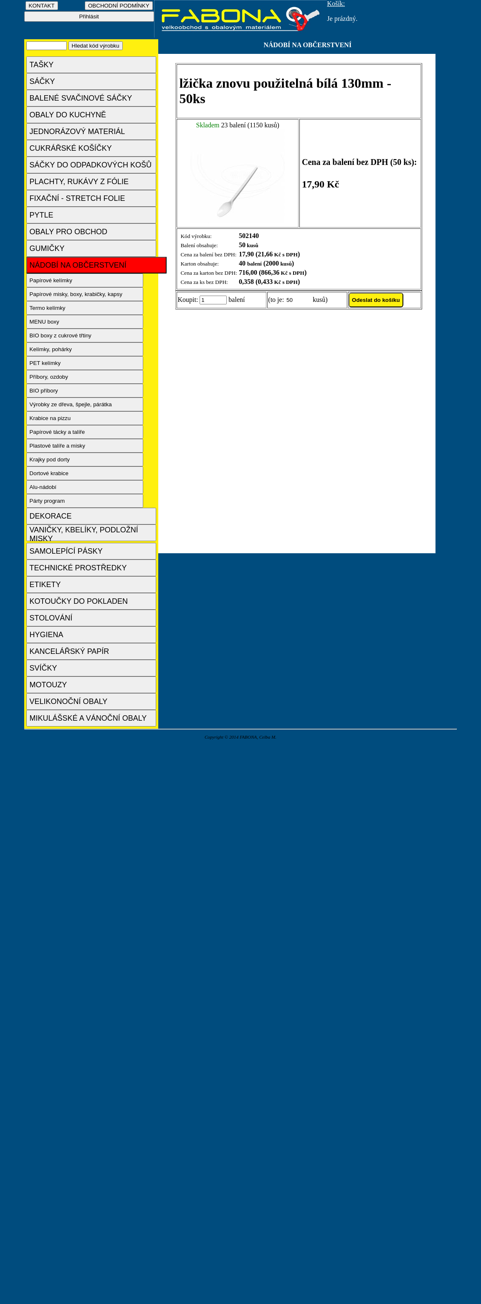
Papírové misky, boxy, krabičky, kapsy (76, 294)
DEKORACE (51, 516)
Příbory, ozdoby (49, 377)
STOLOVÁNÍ (51, 618)
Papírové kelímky (51, 280)
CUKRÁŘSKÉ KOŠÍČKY (71, 148)
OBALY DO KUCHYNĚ (68, 115)
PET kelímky (45, 363)
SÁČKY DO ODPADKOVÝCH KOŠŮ (91, 165)
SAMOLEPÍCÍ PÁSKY (66, 551)
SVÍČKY (43, 668)
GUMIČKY (47, 248)
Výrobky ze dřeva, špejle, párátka (71, 404)
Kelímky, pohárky (51, 349)
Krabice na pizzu (50, 418)
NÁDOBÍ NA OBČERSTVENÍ (78, 265)
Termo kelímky (48, 308)
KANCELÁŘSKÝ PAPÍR (69, 651)
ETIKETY (45, 584)
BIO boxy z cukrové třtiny (60, 335)
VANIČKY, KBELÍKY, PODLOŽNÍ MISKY (84, 533)
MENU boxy (44, 322)
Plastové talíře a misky (57, 446)
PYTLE (41, 215)
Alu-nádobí (43, 487)
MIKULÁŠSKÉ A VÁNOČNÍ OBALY (88, 718)
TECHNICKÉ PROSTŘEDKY (78, 568)
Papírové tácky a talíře (57, 432)
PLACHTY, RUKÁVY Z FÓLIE (79, 181)
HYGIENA (46, 634)
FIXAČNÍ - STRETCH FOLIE (77, 198)
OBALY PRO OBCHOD (68, 232)
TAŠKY (42, 65)
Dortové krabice (49, 473)
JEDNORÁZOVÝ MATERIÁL (77, 131)
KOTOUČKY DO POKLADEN (79, 601)
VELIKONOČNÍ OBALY (69, 701)
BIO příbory (44, 390)
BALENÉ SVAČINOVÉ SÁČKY (81, 98)
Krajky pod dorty (50, 459)
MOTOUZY (48, 685)
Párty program (47, 501)
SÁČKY (42, 81)
